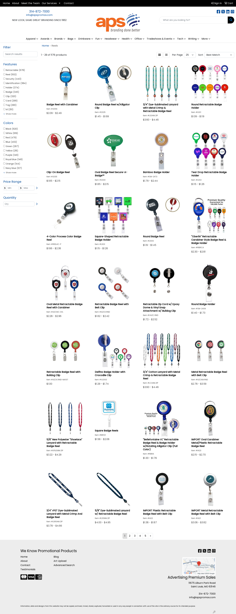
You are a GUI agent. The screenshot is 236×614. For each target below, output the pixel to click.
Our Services (49, 3)
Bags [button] (70, 38)
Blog (56, 556)
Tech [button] (180, 38)
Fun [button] (97, 38)
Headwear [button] (111, 38)
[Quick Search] (193, 20)
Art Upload (60, 561)
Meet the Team (30, 3)
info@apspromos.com (39, 15)
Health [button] (126, 38)
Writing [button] (192, 38)
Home (6, 3)
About (15, 3)
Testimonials (27, 569)
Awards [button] (44, 38)
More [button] (205, 38)
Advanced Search (64, 565)
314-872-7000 (39, 11)
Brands (58, 38)
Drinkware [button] (84, 38)
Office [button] (138, 38)
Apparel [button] (31, 38)
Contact (69, 3)
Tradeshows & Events (159, 38)
